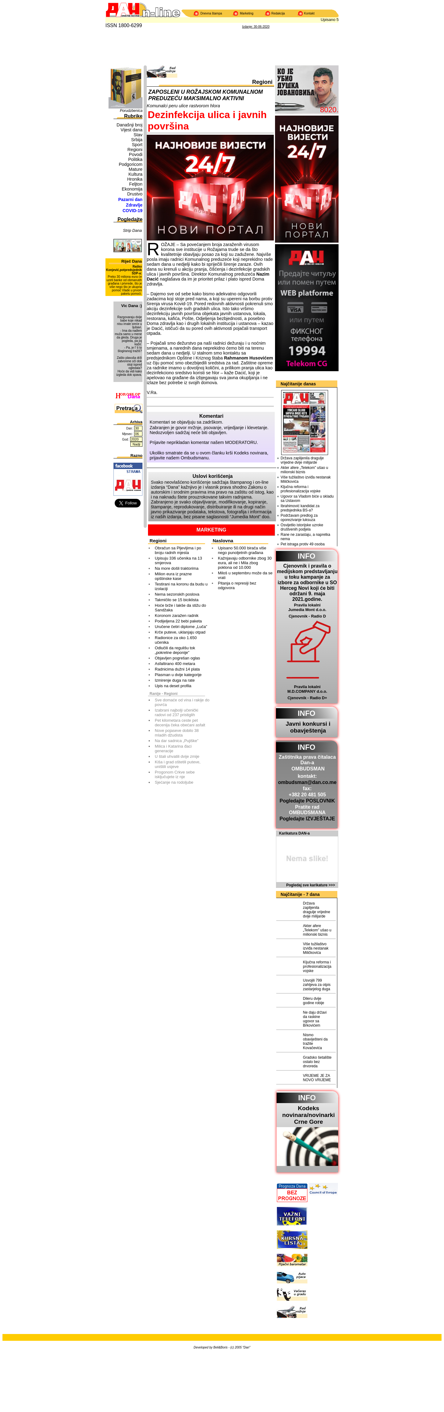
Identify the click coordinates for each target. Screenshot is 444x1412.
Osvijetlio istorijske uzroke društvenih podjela (302, 527)
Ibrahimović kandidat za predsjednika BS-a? (300, 508)
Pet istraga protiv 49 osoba (303, 544)
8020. (329, 109)
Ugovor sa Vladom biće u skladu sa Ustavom (307, 498)
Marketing (246, 13)
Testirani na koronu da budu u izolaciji (181, 586)
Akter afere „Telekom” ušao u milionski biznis (304, 470)
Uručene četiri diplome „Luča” (181, 626)
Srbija (136, 139)
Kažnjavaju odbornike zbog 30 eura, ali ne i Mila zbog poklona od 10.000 (245, 563)
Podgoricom (130, 164)
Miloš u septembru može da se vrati (245, 575)
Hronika (134, 179)
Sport (137, 144)
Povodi (135, 154)
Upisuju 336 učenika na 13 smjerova (178, 560)
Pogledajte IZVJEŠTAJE (307, 818)
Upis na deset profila (173, 685)
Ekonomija (132, 189)
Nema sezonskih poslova (177, 594)
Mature (135, 169)
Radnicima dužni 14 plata (177, 669)
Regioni (134, 149)
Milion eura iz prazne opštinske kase (173, 576)
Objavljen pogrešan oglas (177, 658)
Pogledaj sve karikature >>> (310, 885)
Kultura (135, 174)
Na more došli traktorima (177, 568)
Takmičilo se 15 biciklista (177, 599)
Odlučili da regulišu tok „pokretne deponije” (175, 650)
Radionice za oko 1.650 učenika (176, 640)
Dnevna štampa (211, 13)
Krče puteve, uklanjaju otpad (180, 632)
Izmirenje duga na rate (175, 680)
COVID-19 (132, 210)
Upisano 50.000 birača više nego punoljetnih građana (242, 550)
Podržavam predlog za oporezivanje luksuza (299, 517)
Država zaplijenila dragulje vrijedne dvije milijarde (302, 460)
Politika (135, 159)
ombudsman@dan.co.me (307, 782)
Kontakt (309, 13)
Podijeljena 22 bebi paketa (178, 621)
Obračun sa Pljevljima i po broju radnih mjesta (178, 550)
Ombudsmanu (194, 457)
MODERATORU (241, 442)
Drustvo (134, 193)
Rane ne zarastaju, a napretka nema (305, 536)
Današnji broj (129, 124)
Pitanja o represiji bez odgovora (237, 585)
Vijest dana (131, 129)
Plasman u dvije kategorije (178, 674)
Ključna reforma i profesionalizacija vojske (300, 489)
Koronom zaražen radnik (177, 615)
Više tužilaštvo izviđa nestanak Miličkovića (306, 479)
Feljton (135, 184)
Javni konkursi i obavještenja (308, 727)
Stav (138, 134)
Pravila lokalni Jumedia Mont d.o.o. (307, 607)
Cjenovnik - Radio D (307, 616)
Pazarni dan (130, 199)
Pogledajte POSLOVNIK (307, 800)
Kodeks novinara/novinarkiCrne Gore (308, 1115)
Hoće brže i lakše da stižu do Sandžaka (180, 607)
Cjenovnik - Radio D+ (307, 698)
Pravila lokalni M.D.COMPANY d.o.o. (307, 689)
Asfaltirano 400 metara (175, 663)
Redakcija (278, 13)
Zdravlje (134, 205)
